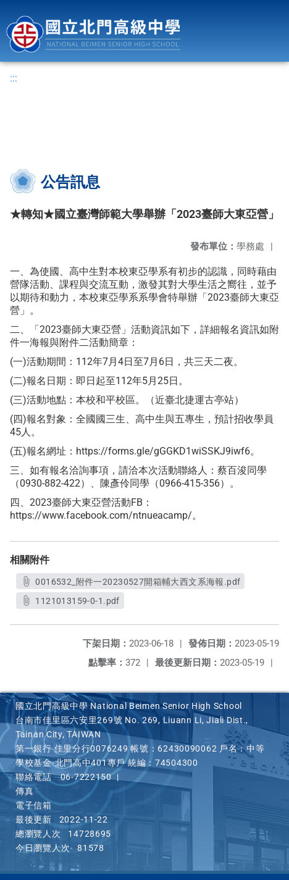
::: (13, 78)
